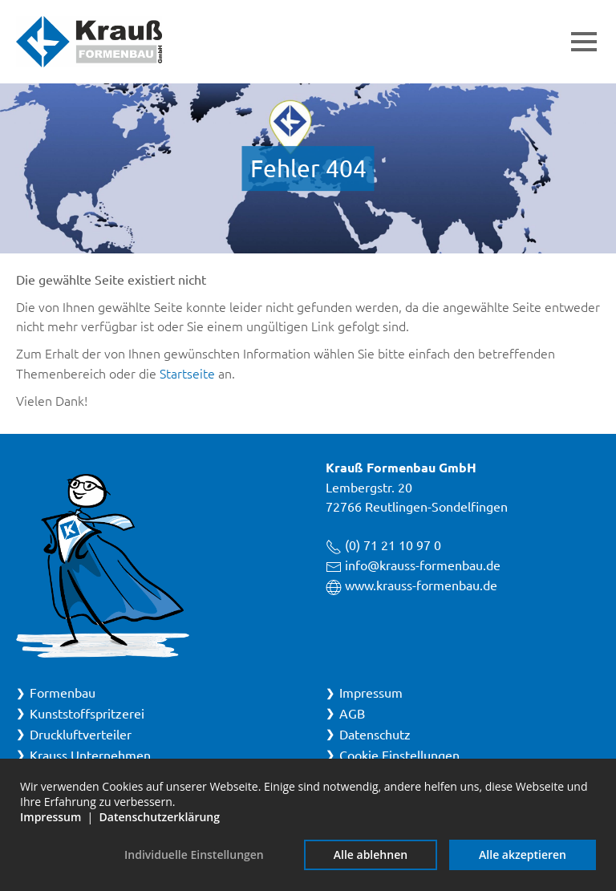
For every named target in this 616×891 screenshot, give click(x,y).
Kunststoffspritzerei (87, 713)
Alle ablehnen (370, 854)
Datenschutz (375, 734)
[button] (584, 42)
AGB (352, 713)
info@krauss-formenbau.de (422, 565)
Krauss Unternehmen (90, 755)
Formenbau (62, 692)
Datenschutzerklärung (159, 816)
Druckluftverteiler (81, 734)
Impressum (371, 692)
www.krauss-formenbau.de (421, 585)
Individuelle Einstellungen (194, 854)
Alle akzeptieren (522, 854)
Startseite (187, 373)
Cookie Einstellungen (399, 755)
